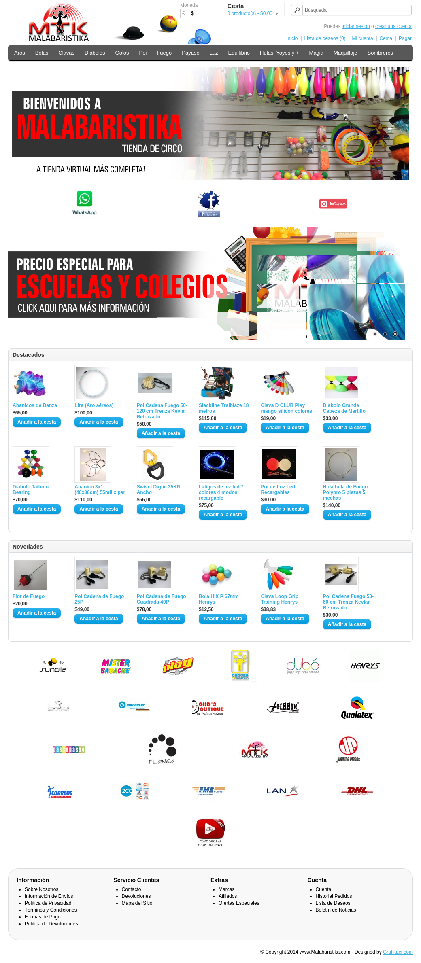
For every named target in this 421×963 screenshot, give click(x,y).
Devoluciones (136, 896)
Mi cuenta (362, 38)
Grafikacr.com (398, 952)
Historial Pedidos (334, 896)
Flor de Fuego (29, 596)
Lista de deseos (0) (325, 38)
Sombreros (380, 53)
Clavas (66, 53)
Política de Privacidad (48, 903)
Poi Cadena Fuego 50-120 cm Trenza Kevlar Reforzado (162, 411)
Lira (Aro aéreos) (93, 405)
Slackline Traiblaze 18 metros (224, 408)
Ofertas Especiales (239, 903)
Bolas (42, 53)
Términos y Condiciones (51, 910)
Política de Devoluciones (51, 924)
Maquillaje (345, 53)
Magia (316, 53)
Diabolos (95, 53)
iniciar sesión (356, 26)
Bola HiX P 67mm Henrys (218, 599)
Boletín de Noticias (336, 910)
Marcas (226, 889)
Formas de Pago (43, 917)
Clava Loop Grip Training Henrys (279, 599)
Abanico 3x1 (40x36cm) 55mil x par (99, 489)
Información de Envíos (49, 896)
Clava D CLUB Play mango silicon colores (286, 408)
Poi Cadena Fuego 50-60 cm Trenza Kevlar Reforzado (348, 602)
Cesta (386, 38)
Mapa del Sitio (137, 903)
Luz (214, 53)
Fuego (164, 53)
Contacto (131, 889)
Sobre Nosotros (41, 889)
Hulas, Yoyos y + (279, 53)
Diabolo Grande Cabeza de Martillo (344, 408)
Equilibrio (239, 53)
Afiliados (228, 896)
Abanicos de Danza (35, 405)
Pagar (405, 38)
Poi (143, 53)
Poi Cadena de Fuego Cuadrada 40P (161, 599)
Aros (19, 53)
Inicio (292, 38)
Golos (122, 53)
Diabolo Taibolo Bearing (31, 489)
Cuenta (324, 889)
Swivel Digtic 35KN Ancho (159, 489)
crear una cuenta (393, 26)
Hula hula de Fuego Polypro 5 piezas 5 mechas (345, 492)
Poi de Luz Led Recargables (278, 489)
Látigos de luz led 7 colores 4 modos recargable (221, 492)
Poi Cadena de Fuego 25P (99, 599)
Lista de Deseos (333, 903)
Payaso (190, 53)
